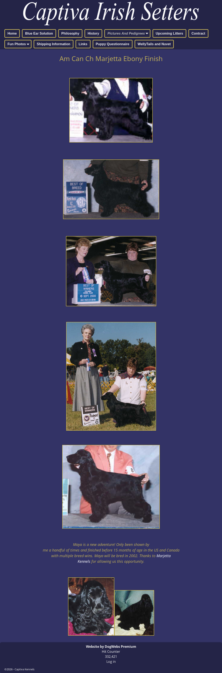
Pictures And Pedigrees (128, 34)
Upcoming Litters (169, 33)
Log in (111, 661)
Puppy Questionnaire (112, 44)
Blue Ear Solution (39, 33)
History (93, 33)
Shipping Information (53, 44)
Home (12, 33)
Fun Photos (19, 44)
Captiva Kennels (24, 669)
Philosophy (70, 33)
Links (83, 44)
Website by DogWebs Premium (111, 646)
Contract (198, 33)
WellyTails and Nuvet (154, 44)
